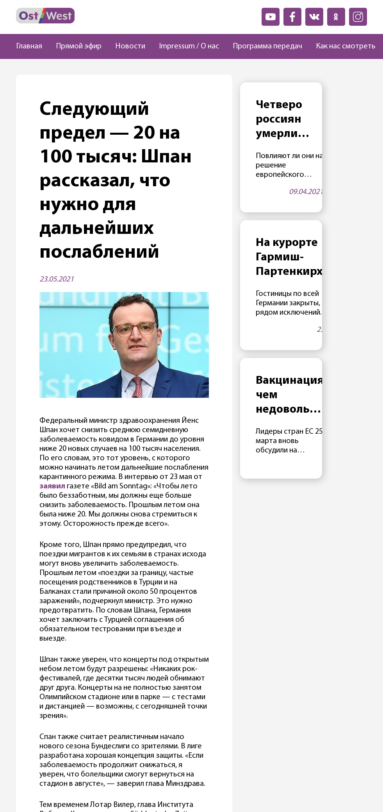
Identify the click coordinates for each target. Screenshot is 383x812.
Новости (130, 46)
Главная (29, 46)
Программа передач (267, 46)
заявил (52, 486)
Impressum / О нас (189, 46)
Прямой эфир (79, 46)
